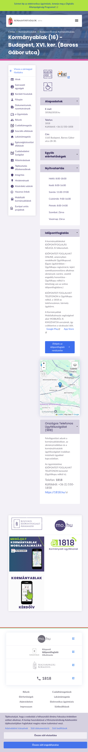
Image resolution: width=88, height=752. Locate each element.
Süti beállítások (59, 728)
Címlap (11, 32)
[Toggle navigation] (77, 20)
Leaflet (59, 414)
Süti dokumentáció (40, 728)
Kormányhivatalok (22, 21)
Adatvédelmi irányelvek (16, 728)
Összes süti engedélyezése (45, 745)
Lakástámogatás (62, 697)
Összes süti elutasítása (45, 735)
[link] (60, 427)
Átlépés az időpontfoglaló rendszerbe (60, 347)
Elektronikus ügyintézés (62, 702)
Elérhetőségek (26, 697)
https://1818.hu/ (57, 492)
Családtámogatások (62, 692)
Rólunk (26, 692)
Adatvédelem (26, 702)
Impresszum (26, 707)
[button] (60, 101)
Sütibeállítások (62, 707)
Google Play (53, 329)
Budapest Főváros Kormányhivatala (57, 32)
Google (76, 414)
